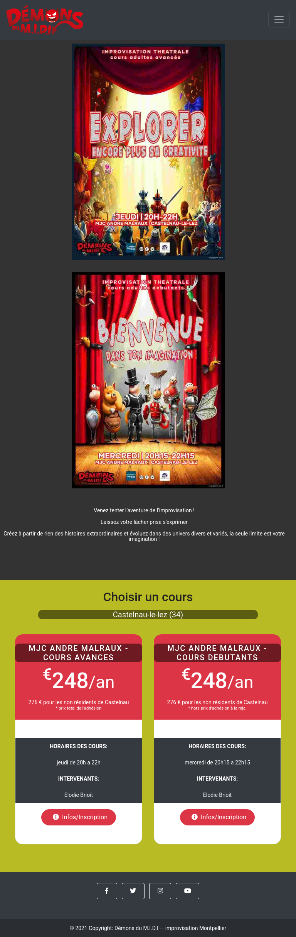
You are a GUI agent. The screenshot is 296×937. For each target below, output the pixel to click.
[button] (107, 891)
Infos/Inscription (79, 817)
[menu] (279, 19)
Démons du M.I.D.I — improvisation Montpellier (170, 928)
